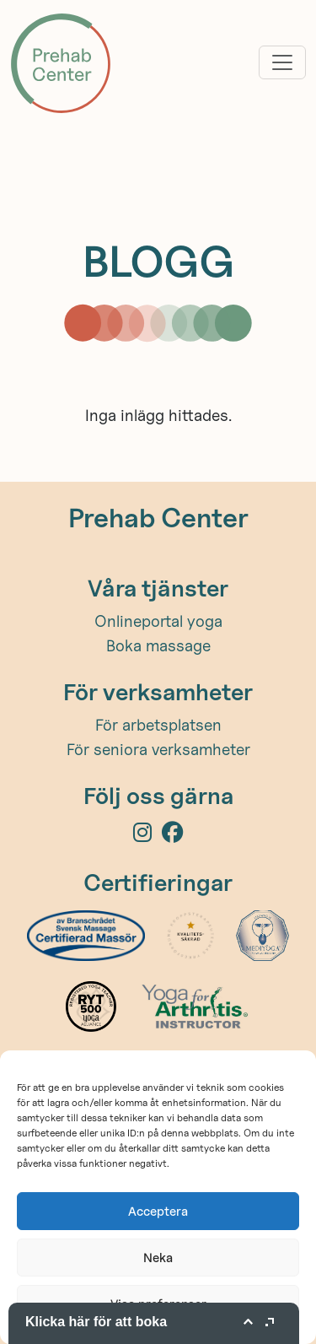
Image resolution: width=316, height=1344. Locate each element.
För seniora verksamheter (158, 749)
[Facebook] (173, 835)
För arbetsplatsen (158, 725)
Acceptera (158, 1211)
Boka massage (158, 645)
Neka (158, 1258)
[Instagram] (147, 835)
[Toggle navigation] (282, 62)
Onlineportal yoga (158, 621)
